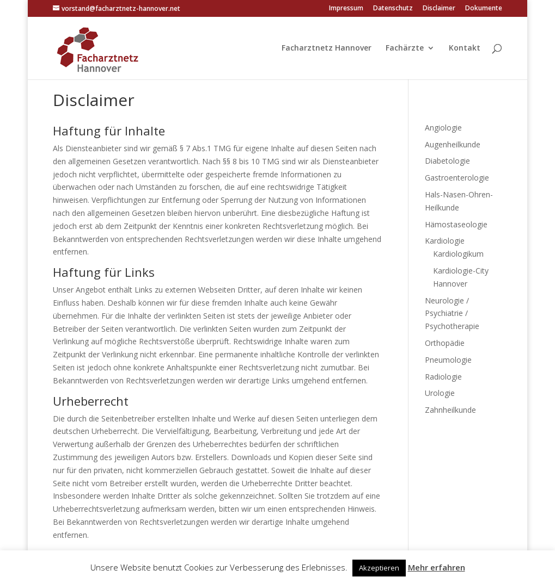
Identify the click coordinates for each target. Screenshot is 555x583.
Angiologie (443, 127)
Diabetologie (447, 161)
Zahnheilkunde (450, 410)
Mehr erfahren (436, 567)
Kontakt (464, 48)
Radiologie (443, 376)
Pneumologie (448, 360)
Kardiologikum (458, 254)
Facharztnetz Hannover (326, 48)
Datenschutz (393, 9)
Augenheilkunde (452, 144)
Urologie (440, 393)
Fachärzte (405, 48)
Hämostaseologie (456, 224)
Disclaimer (439, 9)
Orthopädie (445, 343)
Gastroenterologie (457, 177)
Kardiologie (445, 240)
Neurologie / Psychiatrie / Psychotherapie (452, 313)
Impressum (346, 9)
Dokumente (483, 9)
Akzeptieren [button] (379, 568)
